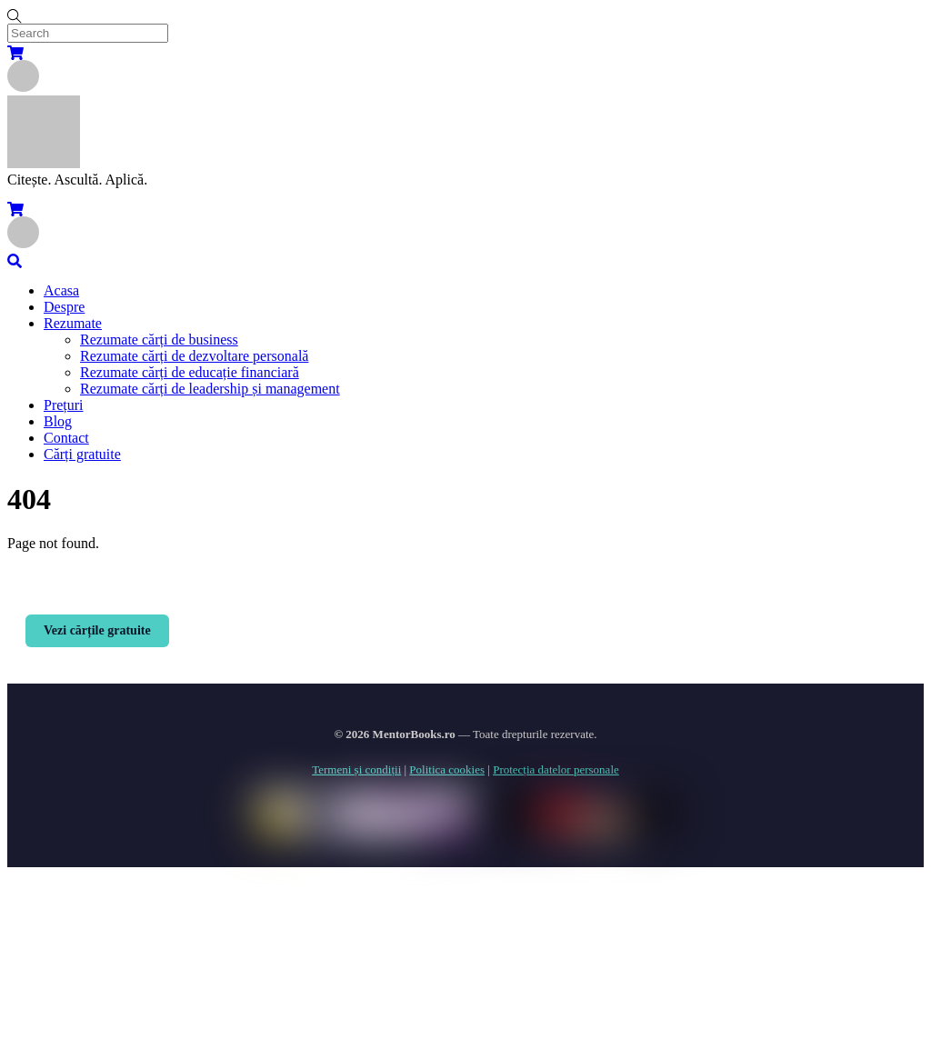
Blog (58, 421)
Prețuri (64, 405)
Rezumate (73, 323)
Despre (64, 307)
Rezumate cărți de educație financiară (189, 372)
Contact (66, 437)
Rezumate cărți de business (159, 339)
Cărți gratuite (82, 454)
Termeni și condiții (356, 769)
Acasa (61, 290)
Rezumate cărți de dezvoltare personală (194, 356)
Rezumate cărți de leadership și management (210, 388)
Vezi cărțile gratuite (97, 630)
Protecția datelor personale (556, 769)
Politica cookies (447, 769)
